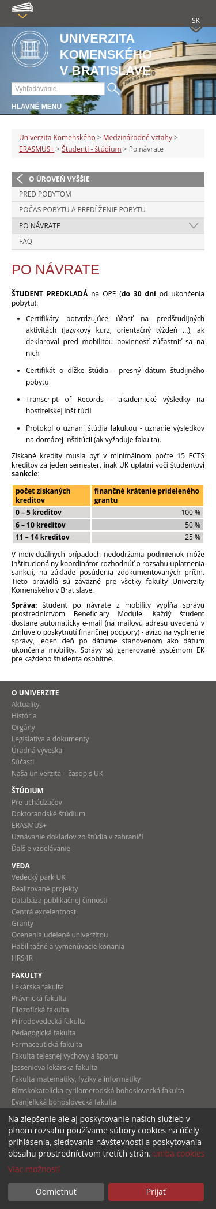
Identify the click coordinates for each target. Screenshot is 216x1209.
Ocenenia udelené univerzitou (60, 935)
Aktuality (26, 704)
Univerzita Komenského (57, 137)
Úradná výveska (37, 750)
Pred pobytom (45, 194)
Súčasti (23, 762)
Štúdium (28, 791)
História (24, 716)
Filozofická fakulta (40, 1010)
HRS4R (22, 958)
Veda (21, 866)
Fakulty (27, 975)
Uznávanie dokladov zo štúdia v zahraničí (77, 837)
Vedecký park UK (39, 877)
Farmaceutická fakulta (47, 1044)
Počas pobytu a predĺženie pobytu (82, 209)
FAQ (25, 241)
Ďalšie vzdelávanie (41, 848)
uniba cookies (179, 1153)
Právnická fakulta (39, 998)
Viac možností (34, 1168)
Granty (22, 923)
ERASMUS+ (36, 149)
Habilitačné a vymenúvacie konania (68, 946)
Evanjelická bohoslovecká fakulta (64, 1102)
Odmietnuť (56, 1191)
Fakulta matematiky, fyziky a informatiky (76, 1079)
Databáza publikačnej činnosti (60, 900)
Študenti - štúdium (91, 149)
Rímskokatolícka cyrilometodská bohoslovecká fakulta (98, 1090)
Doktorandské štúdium (48, 814)
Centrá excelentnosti (45, 912)
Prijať (156, 1191)
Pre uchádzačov (37, 802)
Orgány (23, 727)
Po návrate (39, 226)
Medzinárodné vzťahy (137, 137)
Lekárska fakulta (38, 987)
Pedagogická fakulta (43, 1033)
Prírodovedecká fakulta (49, 1021)
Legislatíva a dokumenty (50, 739)
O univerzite (35, 693)
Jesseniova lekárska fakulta (54, 1067)
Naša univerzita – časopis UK (57, 773)
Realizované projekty (45, 889)
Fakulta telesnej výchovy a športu (65, 1056)
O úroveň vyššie (59, 179)
